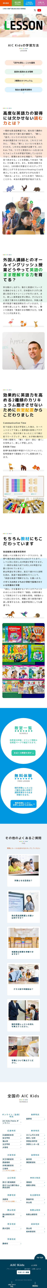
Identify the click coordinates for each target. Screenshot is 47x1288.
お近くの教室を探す (23, 752)
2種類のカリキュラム (24, 80)
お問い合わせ (12, 1284)
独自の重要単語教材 (23, 89)
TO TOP (40, 1257)
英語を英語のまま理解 (23, 71)
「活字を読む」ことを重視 (23, 62)
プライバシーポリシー (13, 1269)
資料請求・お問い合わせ (32, 1269)
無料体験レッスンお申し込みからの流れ (23, 804)
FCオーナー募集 (23, 1272)
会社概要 (34, 1265)
